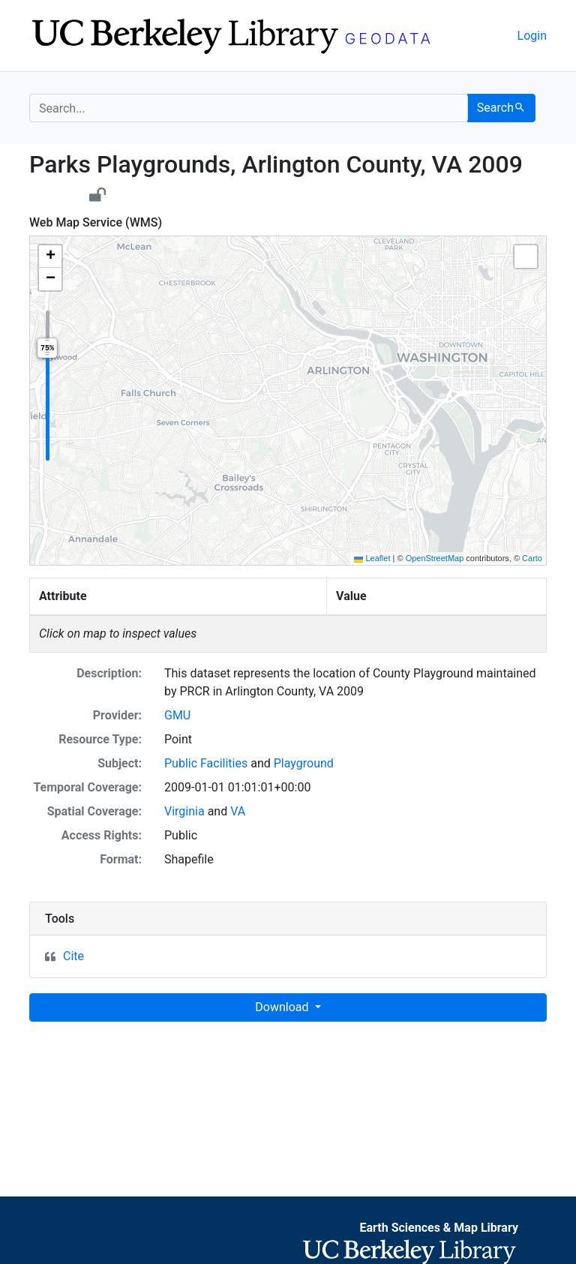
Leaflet (372, 558)
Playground (304, 763)
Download (283, 1007)
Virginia (184, 811)
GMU (177, 715)
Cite (73, 956)
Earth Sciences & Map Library (438, 1227)
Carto (532, 558)
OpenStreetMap (435, 558)
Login (532, 36)
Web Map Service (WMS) (95, 222)
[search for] (248, 108)
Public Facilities (206, 763)
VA (237, 811)
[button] (50, 256)
